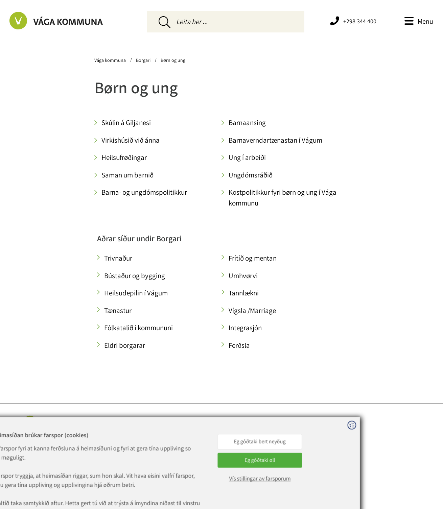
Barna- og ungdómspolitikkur (144, 192)
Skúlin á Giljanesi (126, 122)
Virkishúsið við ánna (130, 140)
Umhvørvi (243, 275)
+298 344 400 (112, 444)
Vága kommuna (110, 60)
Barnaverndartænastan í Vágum (275, 140)
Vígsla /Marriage (252, 310)
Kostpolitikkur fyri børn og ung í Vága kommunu (282, 198)
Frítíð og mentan (253, 258)
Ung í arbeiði (247, 157)
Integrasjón (245, 327)
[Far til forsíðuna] (64, 20)
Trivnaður (118, 258)
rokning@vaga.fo (112, 460)
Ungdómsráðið (251, 174)
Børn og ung (172, 60)
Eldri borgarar (124, 345)
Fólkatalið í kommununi (138, 327)
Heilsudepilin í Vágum (136, 292)
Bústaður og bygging (134, 275)
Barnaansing (247, 122)
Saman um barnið (127, 174)
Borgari (143, 60)
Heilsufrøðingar (124, 157)
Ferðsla (239, 345)
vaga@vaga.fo (108, 452)
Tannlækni (244, 292)
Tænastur (118, 310)
